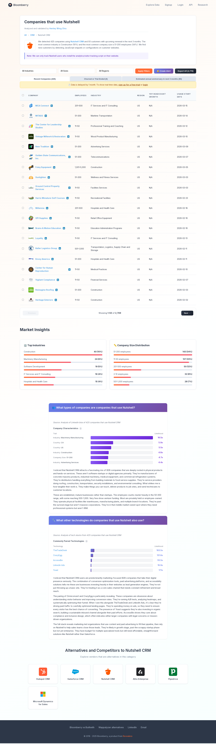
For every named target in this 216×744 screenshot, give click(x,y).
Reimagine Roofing (44, 290)
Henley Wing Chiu (58, 28)
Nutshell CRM (77, 41)
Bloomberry (18, 5)
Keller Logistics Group (46, 249)
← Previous (30, 314)
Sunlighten (40, 178)
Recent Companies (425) (34, 79)
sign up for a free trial (129, 85)
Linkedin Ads (59, 566)
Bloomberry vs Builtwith (82, 728)
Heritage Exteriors (44, 300)
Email (143, 728)
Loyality (39, 239)
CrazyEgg (57, 556)
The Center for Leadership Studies (48, 126)
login (145, 85)
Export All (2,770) (185, 71)
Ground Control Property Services (47, 188)
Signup (168, 4)
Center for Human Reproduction (44, 270)
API (190, 4)
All (25, 35)
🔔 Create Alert (164, 71)
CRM (32, 35)
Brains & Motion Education (48, 229)
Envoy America (42, 259)
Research (203, 4)
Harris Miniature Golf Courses (50, 198)
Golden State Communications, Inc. (50, 157)
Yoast (55, 571)
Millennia (39, 208)
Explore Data (152, 4)
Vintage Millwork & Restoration (50, 137)
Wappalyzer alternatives (111, 728)
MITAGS (39, 116)
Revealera (127, 737)
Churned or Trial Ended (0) (65, 79)
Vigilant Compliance (45, 280)
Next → (187, 314)
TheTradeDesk (60, 551)
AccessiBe (58, 561)
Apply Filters (144, 71)
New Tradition (42, 147)
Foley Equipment (43, 168)
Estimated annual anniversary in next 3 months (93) (108, 79)
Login (180, 4)
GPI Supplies (41, 218)
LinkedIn (132, 728)
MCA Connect (42, 106)
